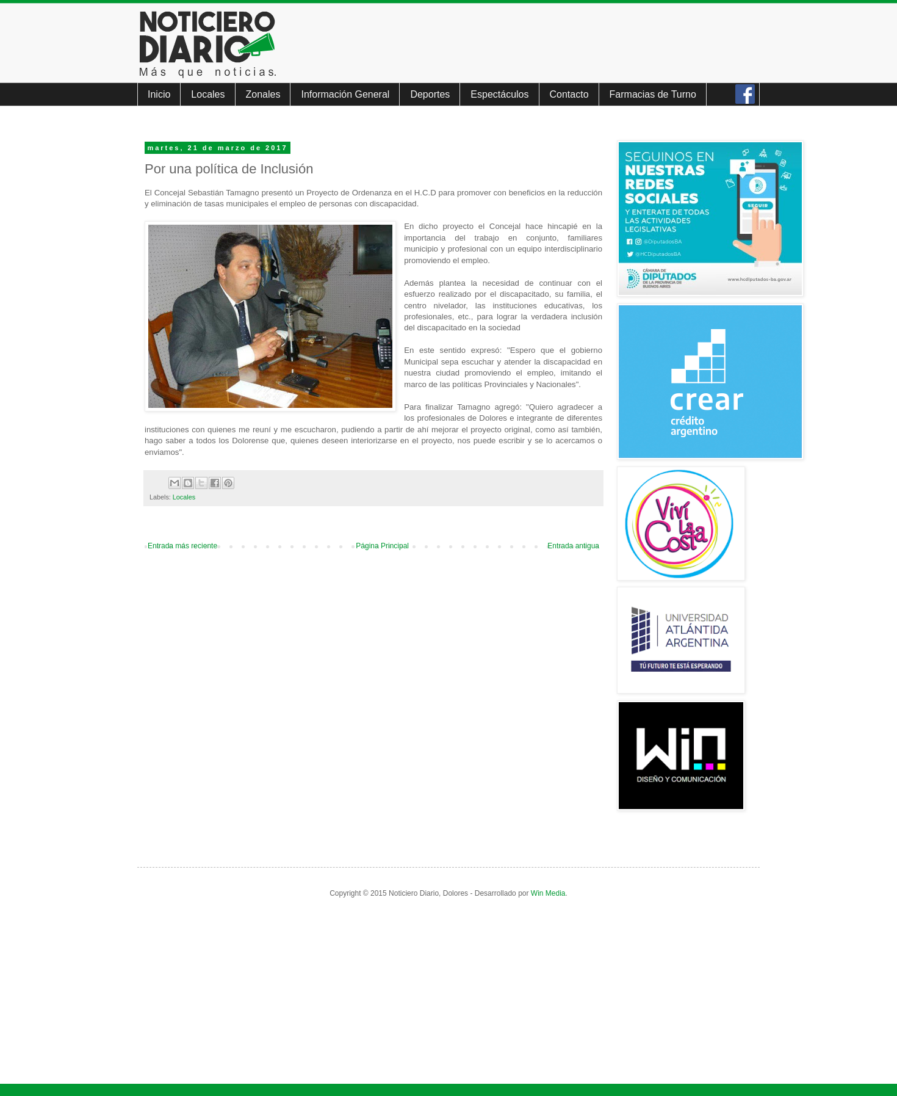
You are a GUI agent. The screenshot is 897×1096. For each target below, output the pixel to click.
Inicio (159, 94)
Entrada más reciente (182, 546)
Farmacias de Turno (653, 94)
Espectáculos (499, 94)
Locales (208, 94)
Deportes (430, 94)
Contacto (569, 94)
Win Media (548, 893)
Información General (345, 94)
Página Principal (382, 546)
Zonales (263, 94)
